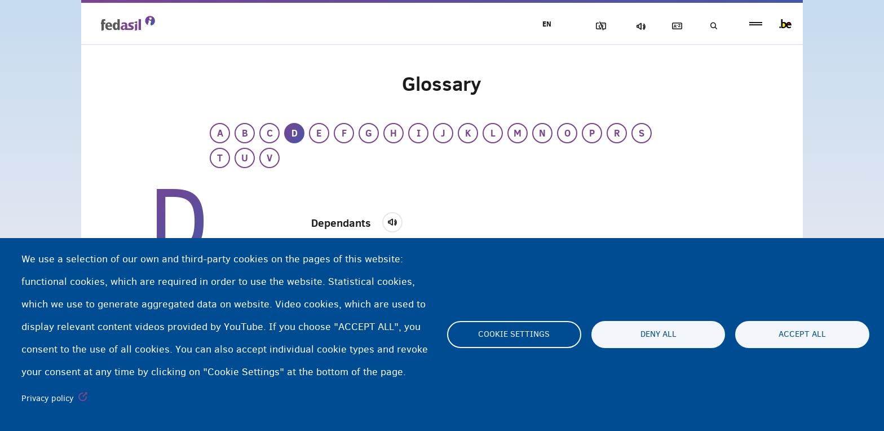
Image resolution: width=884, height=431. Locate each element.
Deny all (658, 334)
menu (755, 24)
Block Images (595, 26)
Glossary (673, 26)
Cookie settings (514, 334)
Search (712, 26)
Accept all (802, 334)
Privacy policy (47, 398)
